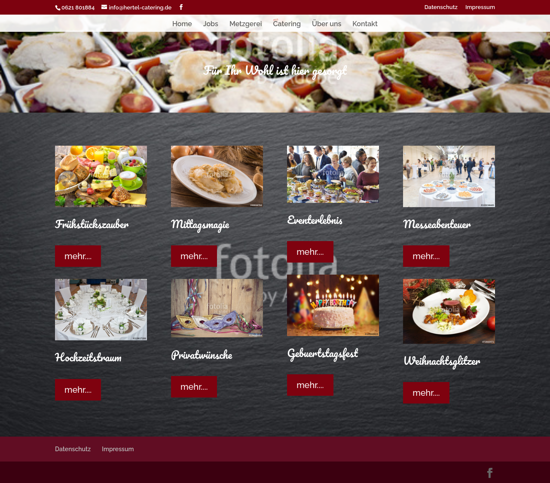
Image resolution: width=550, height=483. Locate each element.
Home (182, 24)
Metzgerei (245, 24)
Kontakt (365, 24)
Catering (287, 24)
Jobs (210, 24)
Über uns (326, 24)
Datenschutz (441, 7)
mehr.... (78, 256)
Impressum (480, 7)
